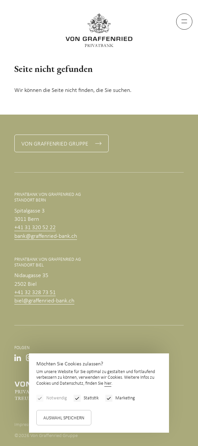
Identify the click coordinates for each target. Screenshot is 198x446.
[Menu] (184, 21)
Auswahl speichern (63, 418)
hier (107, 383)
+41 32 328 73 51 (35, 292)
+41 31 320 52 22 (35, 227)
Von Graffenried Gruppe (54, 144)
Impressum (25, 424)
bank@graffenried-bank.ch (45, 236)
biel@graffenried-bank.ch (44, 301)
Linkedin (17, 357)
